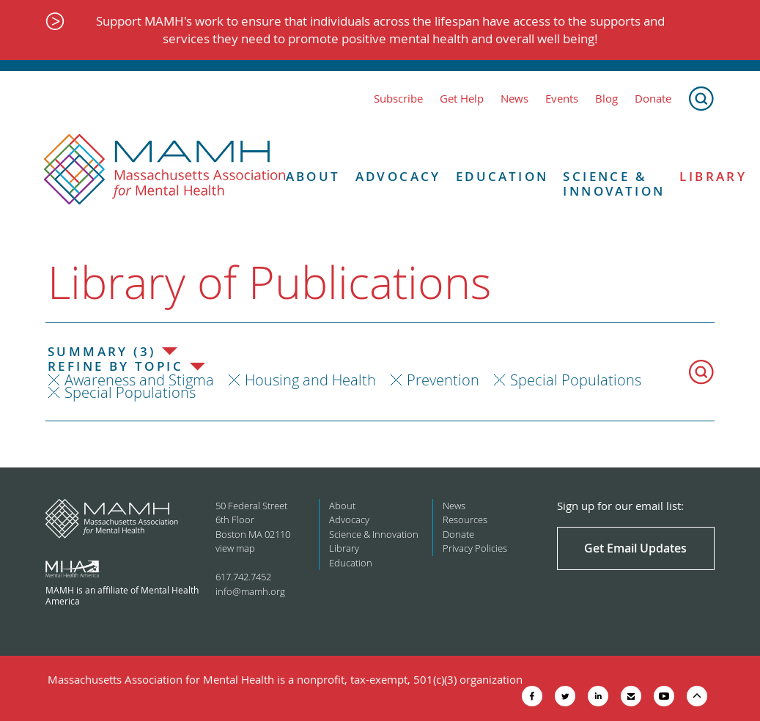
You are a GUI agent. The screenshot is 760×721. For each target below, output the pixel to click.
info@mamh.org (250, 591)
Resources (465, 519)
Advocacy (398, 176)
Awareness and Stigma (139, 380)
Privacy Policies (475, 548)
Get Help (462, 99)
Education (502, 176)
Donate (653, 99)
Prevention (443, 380)
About (313, 176)
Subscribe (398, 99)
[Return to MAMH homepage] (165, 170)
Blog (606, 99)
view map (235, 548)
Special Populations (575, 380)
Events (561, 99)
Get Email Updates (635, 548)
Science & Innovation (614, 184)
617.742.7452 (243, 576)
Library (344, 548)
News (514, 99)
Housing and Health (310, 380)
